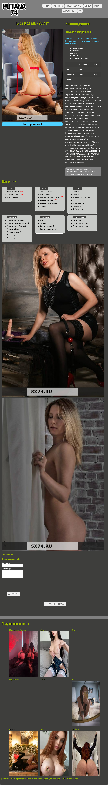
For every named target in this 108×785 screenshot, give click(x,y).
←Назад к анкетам (55, 604)
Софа (42, 729)
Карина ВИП (14, 680)
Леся (73, 680)
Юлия (42, 680)
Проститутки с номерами (52, 779)
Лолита (43, 630)
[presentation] (17, 585)
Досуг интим (5, 779)
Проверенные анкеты (73, 6)
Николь (12, 729)
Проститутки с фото (71, 779)
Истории (97, 6)
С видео (88, 6)
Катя (73, 630)
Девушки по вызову (34, 779)
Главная (47, 6)
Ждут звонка (58, 6)
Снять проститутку (18, 779)
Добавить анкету (69, 11)
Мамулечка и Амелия (17, 630)
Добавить (13, 594)
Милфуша (75, 729)
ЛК (80, 11)
